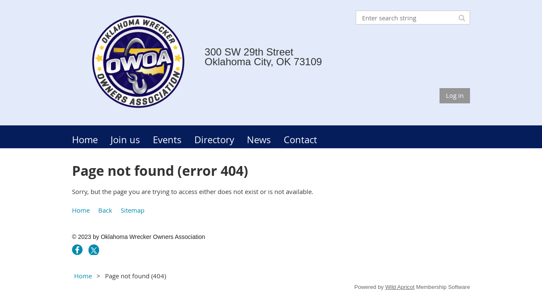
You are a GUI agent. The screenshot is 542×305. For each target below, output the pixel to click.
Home (81, 210)
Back (105, 210)
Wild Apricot (400, 287)
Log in (455, 95)
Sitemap (132, 210)
